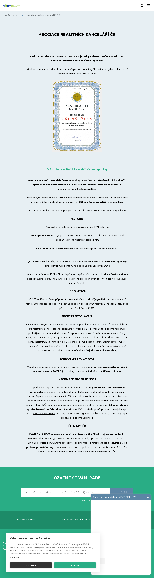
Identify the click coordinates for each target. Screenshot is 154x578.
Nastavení (31, 565)
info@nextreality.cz (26, 519)
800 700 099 (86, 519)
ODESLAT (121, 492)
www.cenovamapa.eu (44, 413)
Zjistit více (14, 557)
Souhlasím (75, 565)
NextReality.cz (10, 15)
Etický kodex (89, 73)
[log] (121, 534)
